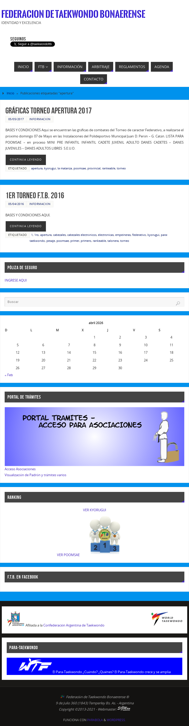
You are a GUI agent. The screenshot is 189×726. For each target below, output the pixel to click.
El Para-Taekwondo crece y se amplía (142, 672)
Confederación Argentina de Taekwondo (74, 625)
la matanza (64, 168)
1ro (36, 235)
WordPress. (116, 720)
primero (86, 241)
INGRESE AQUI (16, 280)
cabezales (59, 235)
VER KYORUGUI (94, 510)
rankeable (108, 168)
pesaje (50, 241)
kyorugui (50, 168)
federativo (139, 235)
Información (40, 119)
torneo (121, 168)
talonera (113, 241)
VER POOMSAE (68, 554)
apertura (37, 168)
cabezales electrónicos (81, 235)
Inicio (10, 93)
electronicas (106, 235)
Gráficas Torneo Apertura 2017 (48, 110)
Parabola (95, 720)
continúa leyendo (26, 159)
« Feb (9, 375)
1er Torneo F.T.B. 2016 (34, 195)
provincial (94, 168)
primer (74, 241)
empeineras (123, 235)
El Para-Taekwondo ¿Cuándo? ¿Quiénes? (83, 672)
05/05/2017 (16, 119)
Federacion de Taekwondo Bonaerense (73, 14)
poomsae (79, 168)
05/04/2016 (16, 204)
